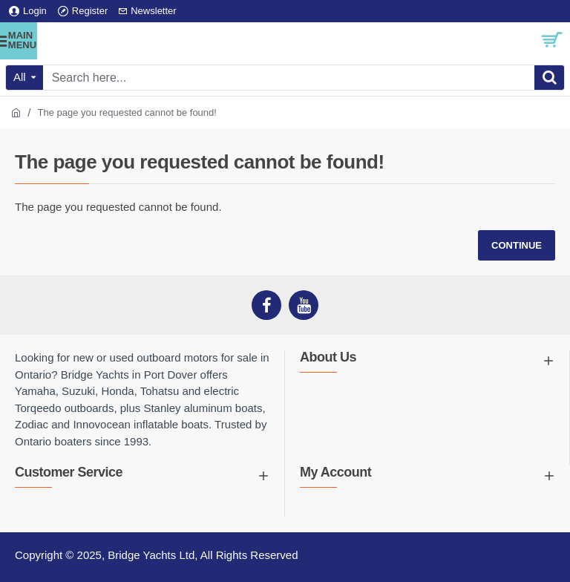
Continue (516, 245)
